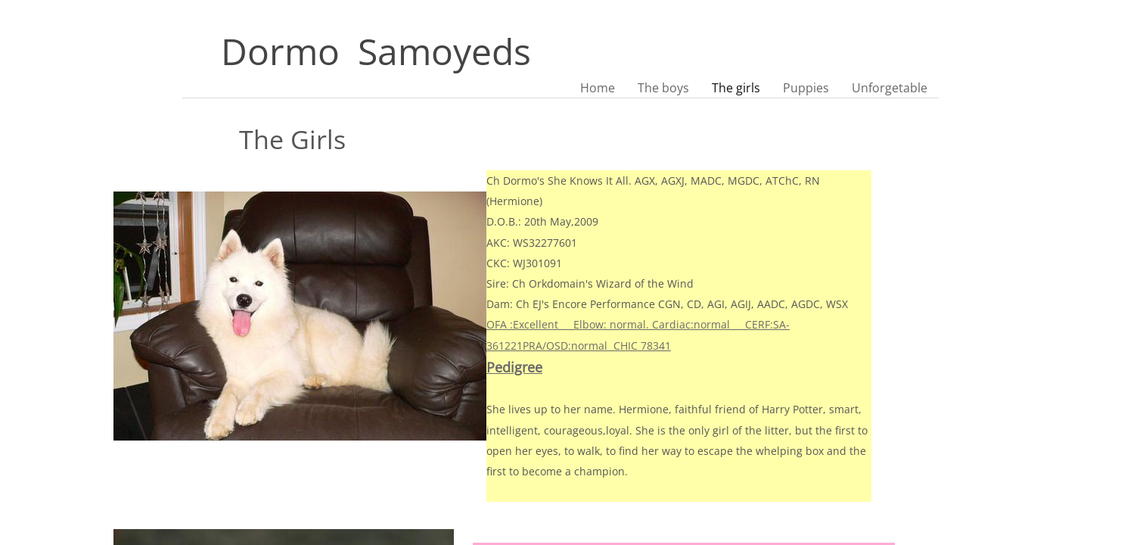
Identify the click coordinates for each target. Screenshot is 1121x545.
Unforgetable (889, 87)
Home (597, 87)
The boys (663, 87)
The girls (736, 87)
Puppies (806, 87)
